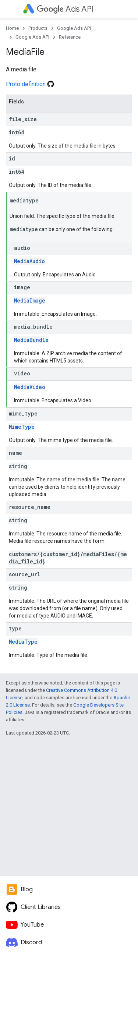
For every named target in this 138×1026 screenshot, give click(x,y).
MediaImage (29, 300)
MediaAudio (29, 261)
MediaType (23, 641)
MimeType (22, 426)
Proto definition (30, 84)
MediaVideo (29, 386)
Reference (70, 37)
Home (12, 28)
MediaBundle (31, 339)
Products (37, 28)
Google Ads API (74, 28)
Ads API (65, 9)
